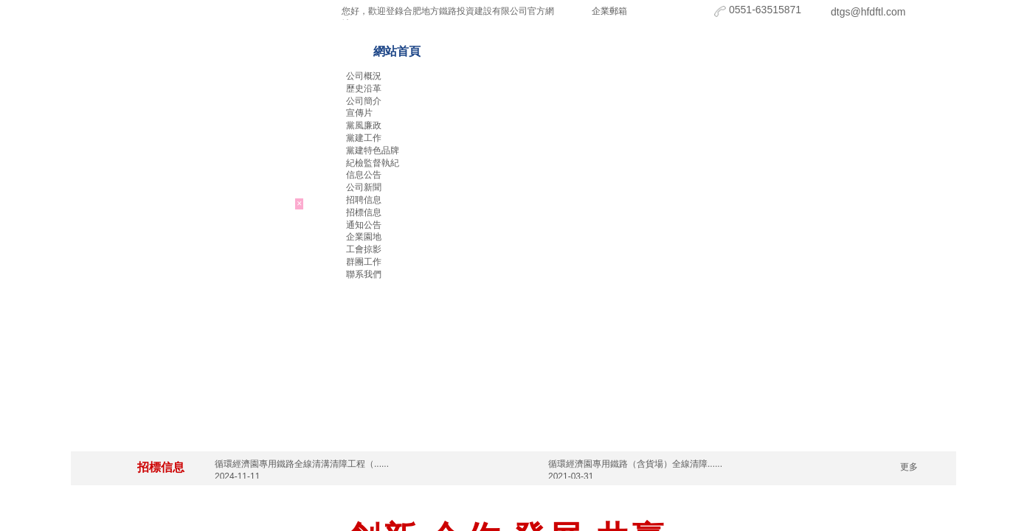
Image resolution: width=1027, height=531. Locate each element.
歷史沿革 (363, 88)
